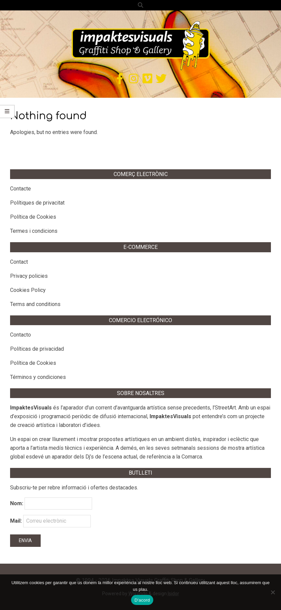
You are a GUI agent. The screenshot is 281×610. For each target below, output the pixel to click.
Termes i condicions (33, 231)
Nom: (16, 503)
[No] (272, 592)
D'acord (142, 600)
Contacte (20, 188)
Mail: (50, 521)
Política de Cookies (33, 217)
